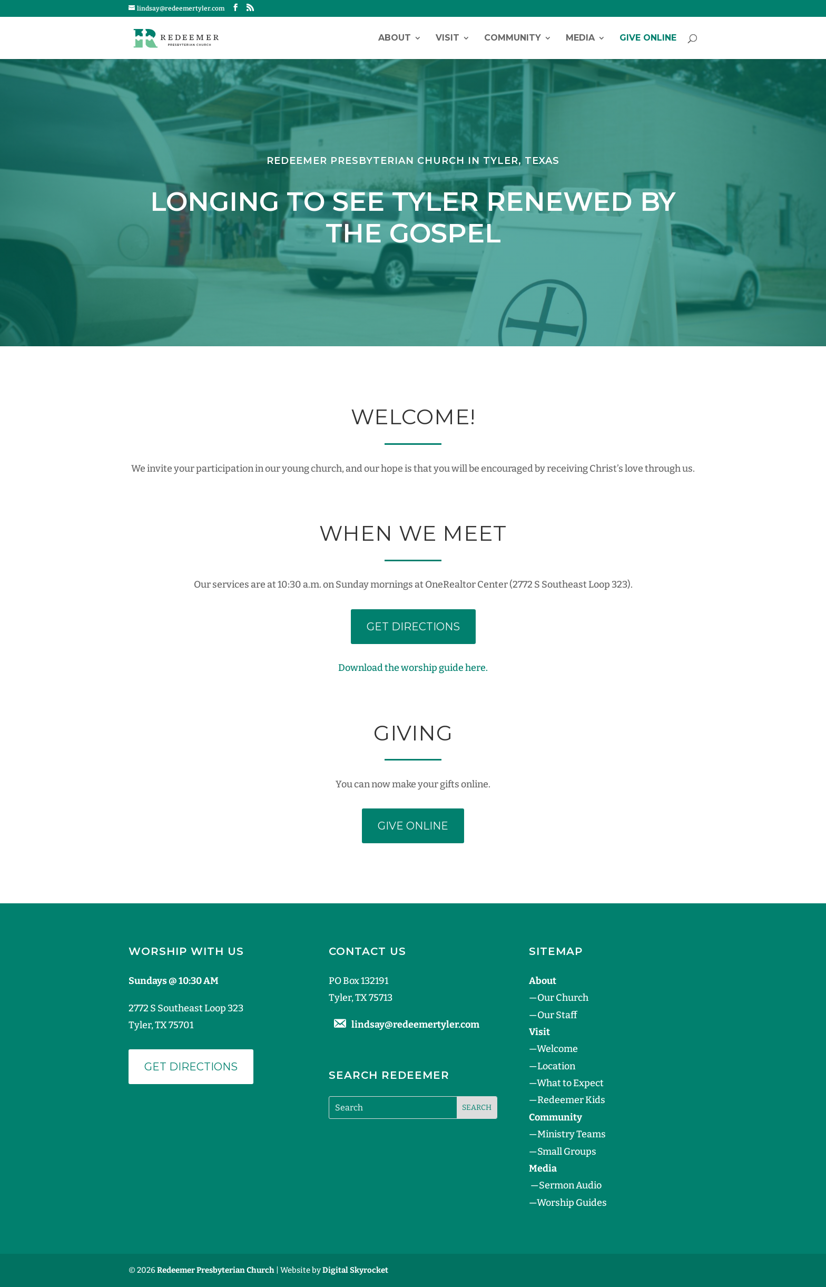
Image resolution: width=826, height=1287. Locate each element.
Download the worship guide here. (413, 668)
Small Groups (566, 1151)
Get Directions (191, 1066)
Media (580, 38)
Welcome (557, 1049)
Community (512, 38)
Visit (447, 38)
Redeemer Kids (571, 1100)
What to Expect (570, 1083)
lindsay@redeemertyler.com (415, 1024)
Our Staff (557, 1015)
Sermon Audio (570, 1185)
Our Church (562, 997)
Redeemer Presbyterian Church (215, 1270)
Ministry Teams (571, 1134)
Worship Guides (572, 1202)
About (394, 38)
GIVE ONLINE (648, 38)
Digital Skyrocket (355, 1270)
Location (556, 1066)
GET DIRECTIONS (413, 626)
